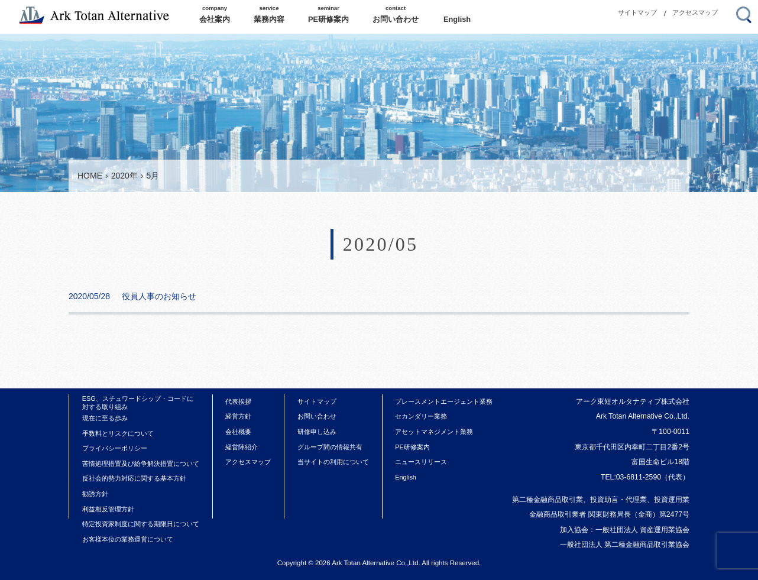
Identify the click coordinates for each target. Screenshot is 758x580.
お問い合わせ (316, 416)
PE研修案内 (412, 447)
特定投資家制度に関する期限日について (140, 523)
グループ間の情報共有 (329, 447)
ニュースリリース (421, 461)
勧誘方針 (95, 493)
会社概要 (238, 431)
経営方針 (238, 416)
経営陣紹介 (241, 447)
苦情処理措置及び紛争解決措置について (140, 463)
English (405, 477)
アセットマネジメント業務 (434, 431)
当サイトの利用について (333, 461)
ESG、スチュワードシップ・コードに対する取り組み (137, 402)
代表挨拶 (238, 401)
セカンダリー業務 (421, 416)
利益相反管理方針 (108, 509)
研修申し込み (316, 431)
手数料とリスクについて (118, 433)
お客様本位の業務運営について (127, 539)
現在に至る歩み (105, 418)
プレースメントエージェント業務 (444, 401)
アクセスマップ (695, 12)
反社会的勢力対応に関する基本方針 (134, 478)
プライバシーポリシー (114, 448)
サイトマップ (637, 12)
